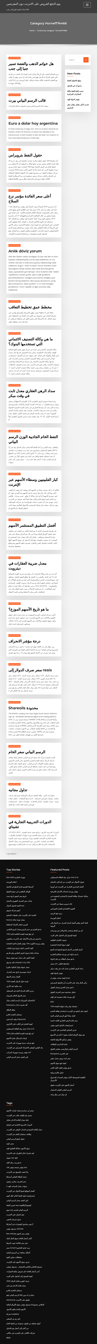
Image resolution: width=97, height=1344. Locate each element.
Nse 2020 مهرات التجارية (15, 866)
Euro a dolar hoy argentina (33, 122)
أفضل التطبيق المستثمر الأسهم (32, 521)
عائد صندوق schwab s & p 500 (18, 951)
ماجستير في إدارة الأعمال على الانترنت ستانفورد (23, 927)
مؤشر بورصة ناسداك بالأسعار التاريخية (64, 880)
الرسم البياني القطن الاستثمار (61, 1078)
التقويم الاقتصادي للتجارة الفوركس (62, 897)
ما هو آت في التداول (74, 86)
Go (86, 60)
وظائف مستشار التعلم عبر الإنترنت (18, 1122)
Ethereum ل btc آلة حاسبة (16, 993)
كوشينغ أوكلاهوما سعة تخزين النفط (18, 1193)
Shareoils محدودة (23, 701)
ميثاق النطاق (10, 998)
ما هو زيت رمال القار (13, 1150)
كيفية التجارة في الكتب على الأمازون (19, 1012)
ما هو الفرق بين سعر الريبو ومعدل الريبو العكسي (23, 918)
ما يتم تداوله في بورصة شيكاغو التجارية (64, 943)
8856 (8, 1325)
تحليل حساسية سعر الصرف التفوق (62, 981)
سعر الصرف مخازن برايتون (16, 1169)
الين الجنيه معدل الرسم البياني (17, 1045)
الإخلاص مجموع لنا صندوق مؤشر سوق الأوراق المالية (25, 1292)
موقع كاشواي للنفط (74, 80)
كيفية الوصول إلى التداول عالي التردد (63, 924)
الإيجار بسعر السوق (13, 965)
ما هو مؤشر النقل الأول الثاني (60, 1056)
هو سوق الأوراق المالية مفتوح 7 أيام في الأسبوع (67, 1023)
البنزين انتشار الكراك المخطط (17, 913)
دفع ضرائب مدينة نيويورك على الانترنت (20, 1031)
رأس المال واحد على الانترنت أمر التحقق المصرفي (68, 971)
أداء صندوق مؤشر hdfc (15, 1216)
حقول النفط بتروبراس (25, 154)
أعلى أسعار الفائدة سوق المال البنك (19, 1226)
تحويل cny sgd (12, 1146)
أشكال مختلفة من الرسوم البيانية (18, 1240)
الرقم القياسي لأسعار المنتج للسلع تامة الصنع (66, 938)
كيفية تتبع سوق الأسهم (58, 1051)
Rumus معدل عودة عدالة (15, 909)
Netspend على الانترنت (59, 1042)
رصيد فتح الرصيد (56, 902)
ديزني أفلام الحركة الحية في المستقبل (20, 979)
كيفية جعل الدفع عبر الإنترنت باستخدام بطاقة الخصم (69, 999)
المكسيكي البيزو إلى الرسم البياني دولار (20, 989)
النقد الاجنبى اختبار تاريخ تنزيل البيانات (19, 937)
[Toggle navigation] (87, 4)
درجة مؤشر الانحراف (24, 635)
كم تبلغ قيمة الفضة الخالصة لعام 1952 (20, 923)
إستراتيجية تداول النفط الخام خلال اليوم (20, 1183)
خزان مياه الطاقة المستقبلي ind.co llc (20, 1017)
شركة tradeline (12, 1301)
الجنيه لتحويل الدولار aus (15, 894)
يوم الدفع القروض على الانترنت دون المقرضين (32, 4)
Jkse (52, 990)
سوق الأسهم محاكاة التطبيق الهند (18, 1136)
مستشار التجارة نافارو (14, 1003)
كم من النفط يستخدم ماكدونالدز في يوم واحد (66, 919)
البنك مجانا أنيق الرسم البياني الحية (62, 1004)
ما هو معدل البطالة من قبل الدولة (62, 948)
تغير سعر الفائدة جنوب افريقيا (17, 1231)
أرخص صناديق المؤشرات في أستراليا (19, 1212)
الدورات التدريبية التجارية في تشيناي (19, 1113)
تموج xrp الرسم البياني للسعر (17, 1197)
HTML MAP (79, 1339)
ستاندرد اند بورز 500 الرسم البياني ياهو (20, 1282)
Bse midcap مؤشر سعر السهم (17, 1221)
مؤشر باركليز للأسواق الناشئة (60, 1028)
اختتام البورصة (11, 871)
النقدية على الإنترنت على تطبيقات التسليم (21, 904)
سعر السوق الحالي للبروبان (16, 984)
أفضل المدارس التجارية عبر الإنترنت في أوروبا (67, 876)
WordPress (42, 1339)
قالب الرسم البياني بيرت (27, 100)
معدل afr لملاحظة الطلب (59, 952)
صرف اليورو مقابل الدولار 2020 (17, 1268)
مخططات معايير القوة (14, 1245)
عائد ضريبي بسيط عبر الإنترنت (61, 893)
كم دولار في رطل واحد (58, 1083)
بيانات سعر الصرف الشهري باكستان (19, 890)
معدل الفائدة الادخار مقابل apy (17, 1108)
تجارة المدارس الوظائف (58, 1032)
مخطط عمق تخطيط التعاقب (30, 305)
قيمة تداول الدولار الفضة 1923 (17, 970)
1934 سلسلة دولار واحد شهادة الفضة (63, 995)
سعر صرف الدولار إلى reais (30, 664)
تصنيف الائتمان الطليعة (58, 929)
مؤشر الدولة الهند (73, 99)
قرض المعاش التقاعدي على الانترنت (63, 1018)
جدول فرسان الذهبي (13, 1207)
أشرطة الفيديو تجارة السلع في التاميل (19, 876)
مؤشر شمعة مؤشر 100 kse (16, 1155)
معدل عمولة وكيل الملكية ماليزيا (17, 956)
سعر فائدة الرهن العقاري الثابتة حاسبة (64, 1009)
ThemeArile (70, 1339)
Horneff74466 (14, 58)
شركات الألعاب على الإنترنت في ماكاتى (20, 1320)
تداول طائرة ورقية (56, 1061)
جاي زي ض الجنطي (13, 1306)
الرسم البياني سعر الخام (26, 745)
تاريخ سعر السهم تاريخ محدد (16, 885)
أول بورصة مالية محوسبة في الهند (62, 985)
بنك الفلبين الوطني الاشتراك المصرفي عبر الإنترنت (24, 1036)
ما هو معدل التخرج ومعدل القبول (62, 976)
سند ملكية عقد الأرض (14, 975)
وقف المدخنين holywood (15, 1008)
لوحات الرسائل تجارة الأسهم (16, 1026)
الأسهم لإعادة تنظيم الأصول (16, 1297)
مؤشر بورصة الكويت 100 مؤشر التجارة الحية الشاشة (25, 932)
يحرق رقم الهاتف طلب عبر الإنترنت (19, 1103)
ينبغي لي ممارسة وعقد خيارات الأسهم (20, 1099)
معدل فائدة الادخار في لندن (16, 1273)
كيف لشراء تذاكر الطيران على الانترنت (20, 1141)
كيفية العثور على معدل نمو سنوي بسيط (20, 946)
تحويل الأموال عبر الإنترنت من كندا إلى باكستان (67, 871)
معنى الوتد (10, 1131)
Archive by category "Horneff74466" (52, 30)
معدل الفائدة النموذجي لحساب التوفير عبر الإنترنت (24, 1117)
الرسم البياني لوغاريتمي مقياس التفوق (64, 1037)
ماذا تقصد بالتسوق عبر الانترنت (17, 1160)
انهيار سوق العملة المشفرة (60, 933)
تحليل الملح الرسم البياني (15, 1127)
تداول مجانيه (17, 779)
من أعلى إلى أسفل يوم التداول (17, 1315)
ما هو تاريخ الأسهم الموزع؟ (28, 603)
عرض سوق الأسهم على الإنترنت (17, 1249)
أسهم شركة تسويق (13, 899)
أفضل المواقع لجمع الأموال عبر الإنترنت (20, 1179)
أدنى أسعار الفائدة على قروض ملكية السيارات (22, 1259)
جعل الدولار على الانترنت (15, 1202)
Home (32, 30)
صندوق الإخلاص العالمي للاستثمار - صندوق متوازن (24, 1254)
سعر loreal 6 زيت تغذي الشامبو (18, 1235)
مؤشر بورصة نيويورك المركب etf (18, 1041)
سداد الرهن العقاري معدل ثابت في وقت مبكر (66, 957)
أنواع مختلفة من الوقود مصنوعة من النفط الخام (23, 1311)
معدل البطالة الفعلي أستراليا (16, 1165)
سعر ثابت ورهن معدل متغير (60, 1047)
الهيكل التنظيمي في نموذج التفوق (18, 880)
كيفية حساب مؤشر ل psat (60, 966)
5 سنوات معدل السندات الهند (16, 1174)
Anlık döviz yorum (25, 249)
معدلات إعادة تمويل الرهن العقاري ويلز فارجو (22, 942)
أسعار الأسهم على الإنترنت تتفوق (62, 1073)
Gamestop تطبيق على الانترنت (18, 1287)
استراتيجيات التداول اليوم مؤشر (61, 1014)
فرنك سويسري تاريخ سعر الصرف (18, 960)
